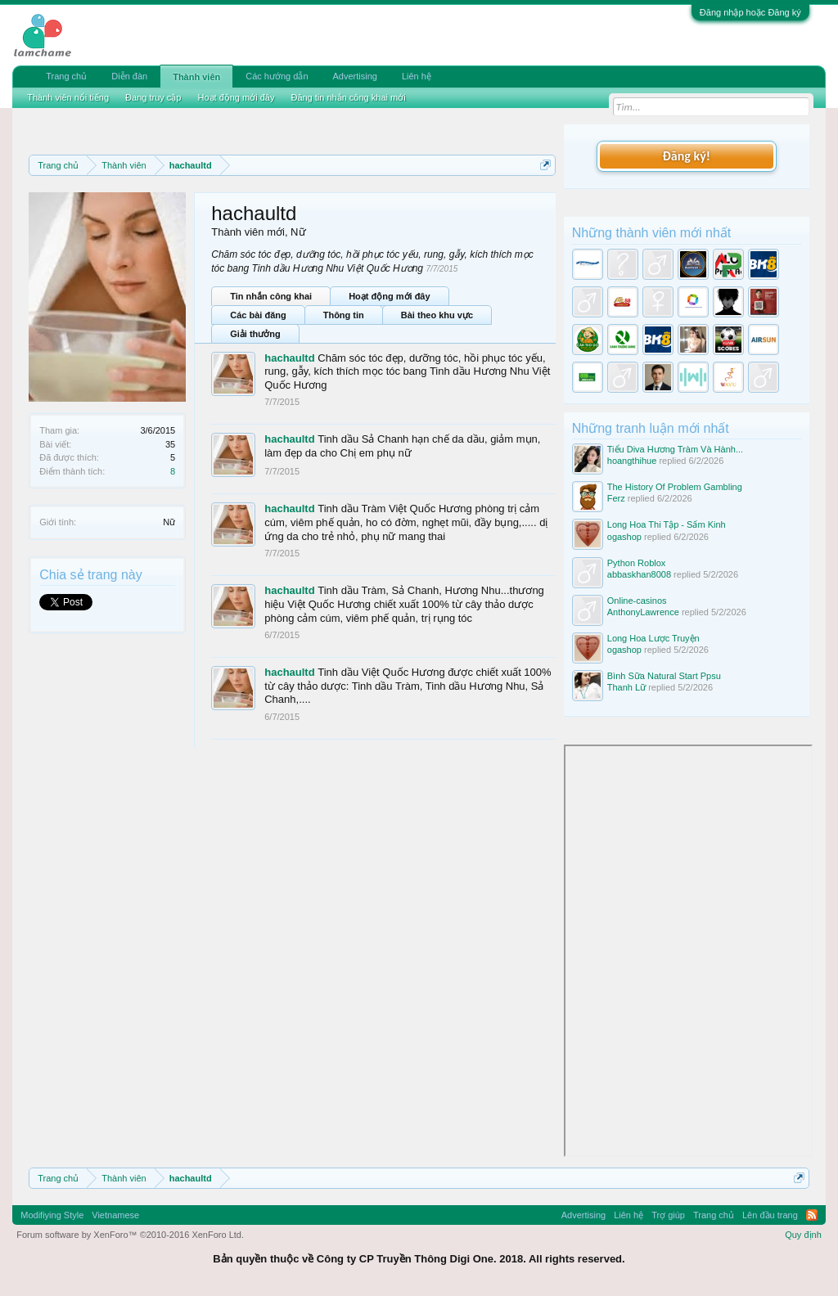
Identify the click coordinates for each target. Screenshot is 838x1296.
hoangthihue (632, 461)
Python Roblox (636, 563)
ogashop (624, 537)
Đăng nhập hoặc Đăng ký (750, 12)
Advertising (355, 76)
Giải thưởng (255, 334)
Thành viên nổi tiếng (68, 97)
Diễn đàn (129, 76)
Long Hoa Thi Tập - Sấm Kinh (666, 524)
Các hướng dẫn (277, 76)
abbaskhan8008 (639, 574)
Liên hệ (416, 76)
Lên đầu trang (770, 1215)
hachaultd (289, 358)
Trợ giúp (668, 1215)
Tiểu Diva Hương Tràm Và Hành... (675, 449)
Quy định (803, 1235)
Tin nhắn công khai (271, 296)
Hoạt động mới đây (389, 296)
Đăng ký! (686, 156)
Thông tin (343, 315)
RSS (812, 1215)
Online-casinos (637, 600)
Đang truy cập (153, 97)
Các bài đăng (258, 315)
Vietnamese (115, 1215)
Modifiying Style (51, 1215)
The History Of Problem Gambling (674, 487)
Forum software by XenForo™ (130, 1235)
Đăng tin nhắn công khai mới (348, 97)
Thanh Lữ (626, 687)
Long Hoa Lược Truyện (653, 638)
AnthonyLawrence (643, 612)
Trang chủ (66, 76)
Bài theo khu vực (437, 315)
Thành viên (196, 77)
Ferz (616, 498)
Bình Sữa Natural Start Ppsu (664, 676)
